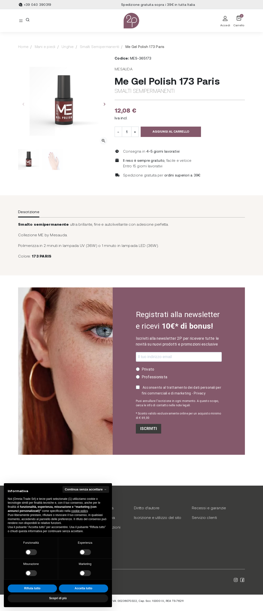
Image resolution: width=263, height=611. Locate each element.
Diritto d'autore (146, 507)
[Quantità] (127, 132)
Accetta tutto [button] (83, 588)
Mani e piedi (45, 46)
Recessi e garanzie (209, 507)
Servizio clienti (204, 517)
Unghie (68, 46)
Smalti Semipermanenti (99, 46)
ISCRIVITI (148, 428)
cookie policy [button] (79, 511)
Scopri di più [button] (58, 598)
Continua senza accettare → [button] (86, 489)
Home (23, 46)
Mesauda (123, 69)
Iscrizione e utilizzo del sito (157, 517)
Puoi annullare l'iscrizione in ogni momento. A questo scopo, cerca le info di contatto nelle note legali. (177, 403)
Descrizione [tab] (28, 211)
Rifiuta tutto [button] (32, 588)
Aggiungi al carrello (170, 131)
